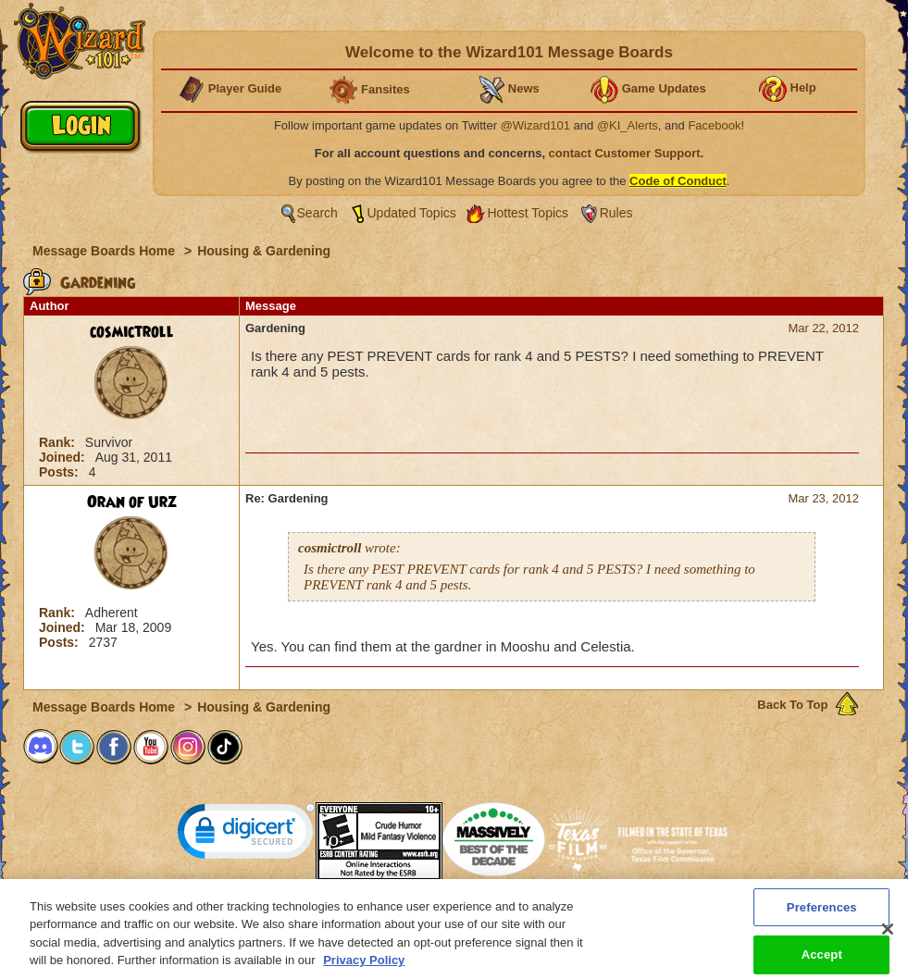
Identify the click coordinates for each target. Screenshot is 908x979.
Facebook (714, 125)
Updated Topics (411, 212)
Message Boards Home (105, 250)
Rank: (59, 442)
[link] (246, 835)
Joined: (64, 457)
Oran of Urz (132, 502)
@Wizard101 (535, 125)
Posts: (60, 472)
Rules (616, 212)
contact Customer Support (625, 153)
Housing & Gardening (263, 250)
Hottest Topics (527, 212)
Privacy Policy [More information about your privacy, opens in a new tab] (363, 971)
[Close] (887, 940)
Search (317, 212)
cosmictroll (132, 332)
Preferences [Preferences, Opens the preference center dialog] (822, 917)
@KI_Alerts (627, 125)
